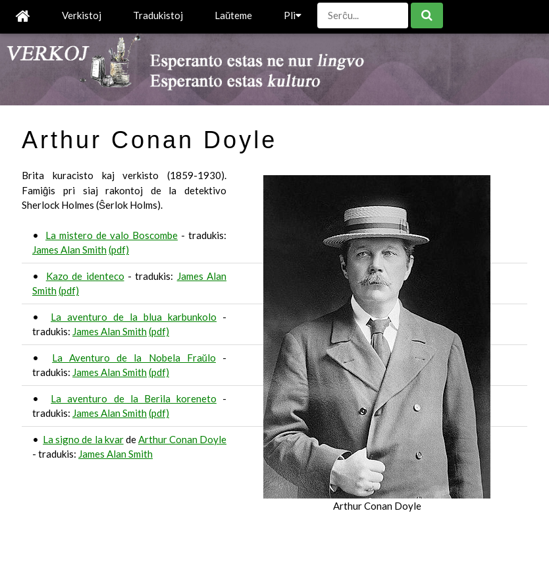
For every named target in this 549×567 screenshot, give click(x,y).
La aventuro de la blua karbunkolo (134, 317)
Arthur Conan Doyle (182, 439)
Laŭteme (233, 15)
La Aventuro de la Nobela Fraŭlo (134, 358)
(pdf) (119, 250)
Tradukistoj (158, 15)
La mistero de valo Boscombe (111, 235)
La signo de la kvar (83, 439)
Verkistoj (81, 15)
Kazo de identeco (85, 276)
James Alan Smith (69, 250)
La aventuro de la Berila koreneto (134, 398)
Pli (292, 15)
